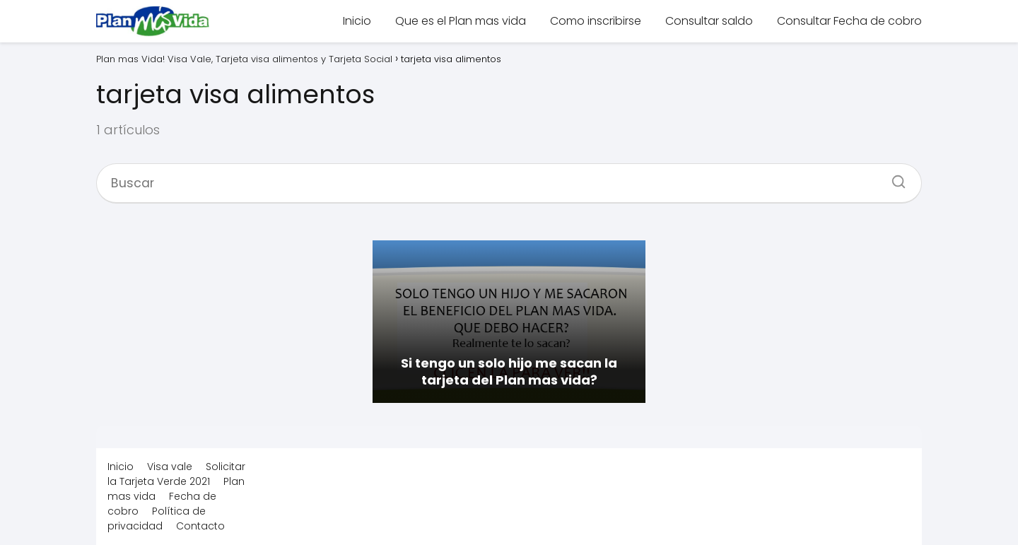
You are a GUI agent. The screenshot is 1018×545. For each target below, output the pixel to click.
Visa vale (169, 466)
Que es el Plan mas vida (460, 21)
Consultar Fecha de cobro (849, 21)
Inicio (357, 21)
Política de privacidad (156, 518)
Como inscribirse (595, 21)
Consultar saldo (709, 21)
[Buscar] (893, 177)
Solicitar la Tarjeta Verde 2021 (176, 473)
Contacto (200, 526)
